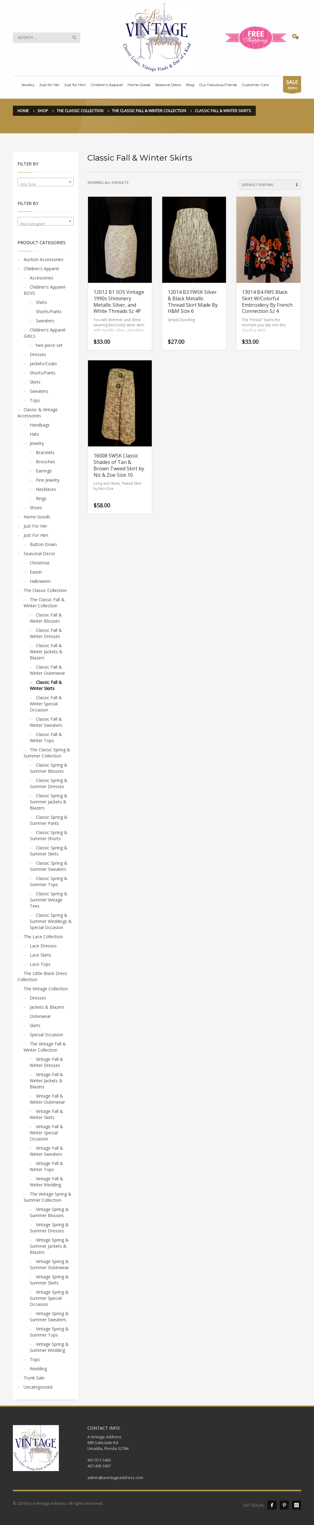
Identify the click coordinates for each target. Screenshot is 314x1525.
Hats (34, 434)
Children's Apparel (41, 268)
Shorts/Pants (49, 311)
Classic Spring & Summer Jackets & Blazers (48, 802)
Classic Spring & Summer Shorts (48, 835)
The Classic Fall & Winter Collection (44, 603)
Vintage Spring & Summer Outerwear (49, 1264)
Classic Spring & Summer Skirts (48, 851)
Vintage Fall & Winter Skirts (46, 1114)
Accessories (41, 278)
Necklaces (46, 489)
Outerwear (40, 1016)
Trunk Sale (34, 1378)
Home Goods (37, 517)
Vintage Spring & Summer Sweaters (49, 1316)
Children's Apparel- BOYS (45, 290)
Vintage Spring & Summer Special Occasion (49, 1298)
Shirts (41, 302)
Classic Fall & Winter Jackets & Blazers (46, 652)
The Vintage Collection (46, 989)
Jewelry (37, 443)
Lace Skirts (40, 955)
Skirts (35, 382)
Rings (41, 498)
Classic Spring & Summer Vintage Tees (48, 900)
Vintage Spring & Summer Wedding (49, 1347)
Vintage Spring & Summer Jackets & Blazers (49, 1246)
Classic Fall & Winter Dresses (46, 633)
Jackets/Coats (43, 363)
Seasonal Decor (39, 553)
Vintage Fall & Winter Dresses (46, 1062)
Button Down (43, 544)
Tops (35, 400)
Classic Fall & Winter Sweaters (46, 722)
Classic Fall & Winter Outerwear (47, 670)
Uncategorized (38, 1387)
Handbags (40, 425)
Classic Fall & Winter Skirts (46, 685)
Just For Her (35, 526)
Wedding (38, 1368)
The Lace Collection (43, 936)
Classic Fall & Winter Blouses (46, 618)
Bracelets (45, 452)
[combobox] (45, 182)
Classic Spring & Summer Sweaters (48, 866)
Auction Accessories (43, 259)
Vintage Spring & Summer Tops (49, 1332)
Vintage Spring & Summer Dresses (49, 1228)
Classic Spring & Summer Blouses (48, 768)
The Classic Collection (45, 590)
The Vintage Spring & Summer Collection (47, 1197)
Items (292, 85)
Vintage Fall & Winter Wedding (46, 1182)
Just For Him (36, 535)
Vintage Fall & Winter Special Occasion (46, 1133)
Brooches (45, 462)
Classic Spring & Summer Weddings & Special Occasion (51, 921)
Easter (36, 572)
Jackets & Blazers (47, 1007)
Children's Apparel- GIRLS (45, 333)
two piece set (49, 345)
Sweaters (45, 321)
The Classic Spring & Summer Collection (47, 753)
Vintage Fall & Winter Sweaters (46, 1151)
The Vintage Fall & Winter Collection (45, 1047)
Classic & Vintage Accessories (37, 413)
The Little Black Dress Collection (42, 976)
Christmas (40, 563)
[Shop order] (270, 185)
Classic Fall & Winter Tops (46, 737)
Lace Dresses (43, 946)
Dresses (38, 354)
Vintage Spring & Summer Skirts (49, 1280)
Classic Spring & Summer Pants (48, 820)
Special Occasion (46, 1035)
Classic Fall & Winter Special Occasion (46, 704)
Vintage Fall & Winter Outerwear (47, 1099)
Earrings (44, 471)
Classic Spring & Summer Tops (48, 881)
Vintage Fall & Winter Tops (46, 1166)
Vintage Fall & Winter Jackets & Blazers (46, 1081)
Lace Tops (40, 964)
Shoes (36, 507)
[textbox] (45, 184)
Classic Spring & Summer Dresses (48, 783)
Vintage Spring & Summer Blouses (49, 1212)
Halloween (40, 581)
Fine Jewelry (47, 480)
